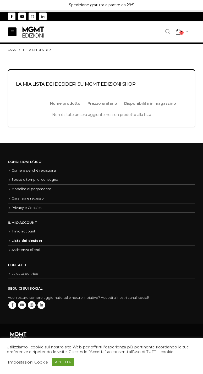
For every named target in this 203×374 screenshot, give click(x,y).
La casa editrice (25, 274)
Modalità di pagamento (31, 189)
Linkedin (41, 305)
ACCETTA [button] (63, 362)
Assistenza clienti (26, 250)
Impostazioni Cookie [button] (28, 362)
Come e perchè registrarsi (34, 170)
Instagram (32, 305)
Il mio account (23, 231)
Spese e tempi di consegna (35, 180)
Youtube (22, 305)
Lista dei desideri (27, 241)
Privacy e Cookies (26, 208)
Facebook (12, 305)
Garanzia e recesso (28, 198)
